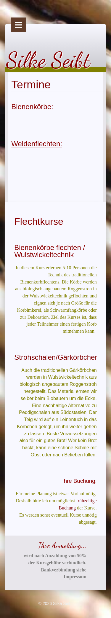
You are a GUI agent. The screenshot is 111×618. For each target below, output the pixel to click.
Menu (18, 24)
